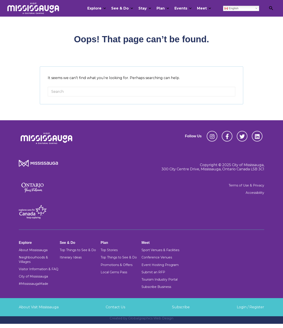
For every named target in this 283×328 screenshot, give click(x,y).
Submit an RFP (153, 272)
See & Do (120, 8)
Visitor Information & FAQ (38, 269)
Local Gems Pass (114, 272)
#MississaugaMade (33, 284)
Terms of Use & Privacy (246, 185)
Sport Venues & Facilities (160, 250)
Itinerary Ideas (71, 257)
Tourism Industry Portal (160, 279)
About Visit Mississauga (39, 307)
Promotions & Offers (116, 265)
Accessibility (255, 193)
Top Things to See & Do (78, 250)
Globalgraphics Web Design (150, 318)
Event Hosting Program (160, 265)
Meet (202, 8)
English (231, 8)
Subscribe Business (156, 287)
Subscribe (181, 307)
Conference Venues (157, 257)
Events (180, 8)
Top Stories (109, 250)
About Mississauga (33, 250)
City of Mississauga (33, 276)
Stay (142, 8)
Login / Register (250, 307)
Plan (161, 8)
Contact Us (115, 307)
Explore (94, 8)
